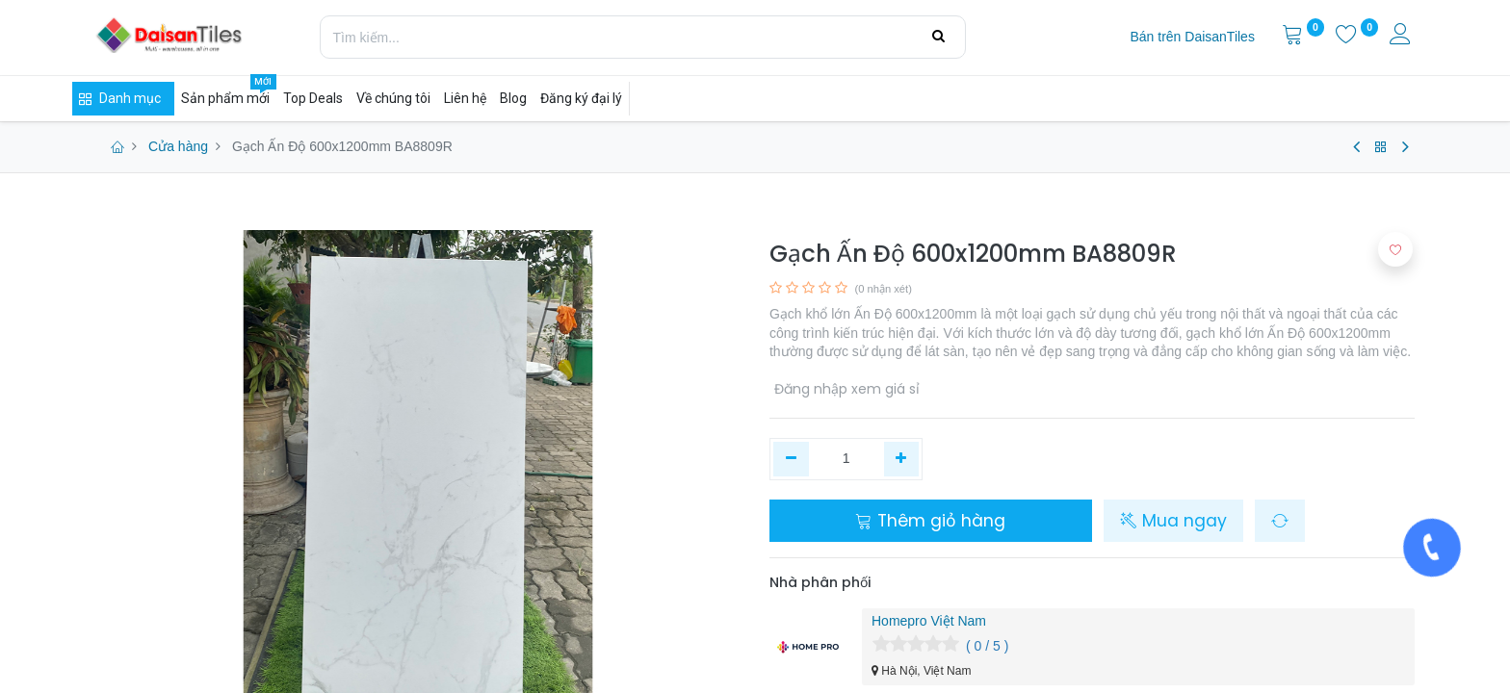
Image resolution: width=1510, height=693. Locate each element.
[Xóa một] (791, 459)
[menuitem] (1191, 37)
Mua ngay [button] (1173, 520)
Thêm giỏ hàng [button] (930, 520)
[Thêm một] (902, 459)
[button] (1280, 521)
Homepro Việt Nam (929, 621)
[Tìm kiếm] (938, 36)
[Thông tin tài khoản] (1402, 36)
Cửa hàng (178, 146)
